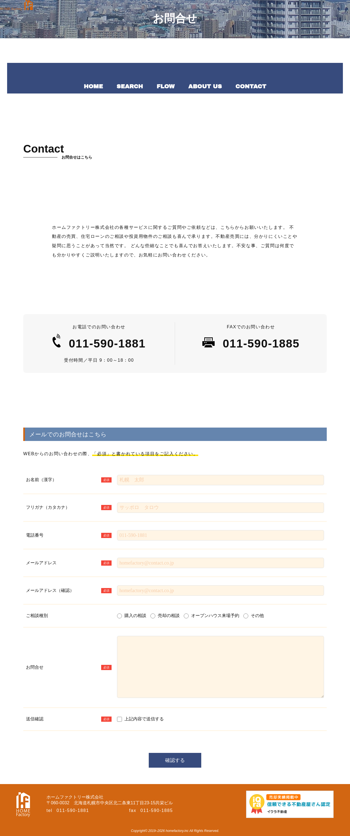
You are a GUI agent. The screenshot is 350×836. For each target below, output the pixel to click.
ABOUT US (205, 86)
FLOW (166, 86)
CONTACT (250, 86)
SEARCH (129, 86)
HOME (93, 86)
